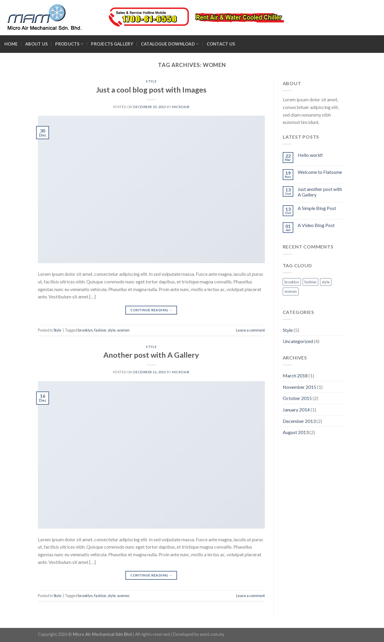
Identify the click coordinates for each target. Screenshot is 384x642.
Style (151, 81)
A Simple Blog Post (317, 208)
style (112, 330)
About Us (36, 43)
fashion (100, 330)
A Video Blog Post (316, 225)
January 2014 (296, 409)
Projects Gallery (112, 43)
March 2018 (295, 375)
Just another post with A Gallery (320, 191)
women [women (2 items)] (290, 291)
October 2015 (297, 398)
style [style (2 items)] (326, 282)
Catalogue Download (170, 44)
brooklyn (85, 330)
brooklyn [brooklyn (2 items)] (291, 282)
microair (180, 107)
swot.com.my (212, 634)
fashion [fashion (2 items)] (310, 282)
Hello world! (310, 155)
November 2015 (299, 387)
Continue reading (151, 310)
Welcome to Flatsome (320, 172)
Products (69, 44)
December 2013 (299, 421)
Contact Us (221, 43)
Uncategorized (298, 341)
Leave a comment (250, 330)
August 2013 (296, 432)
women (123, 330)
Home (11, 43)
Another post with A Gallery (151, 354)
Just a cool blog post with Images (151, 89)
